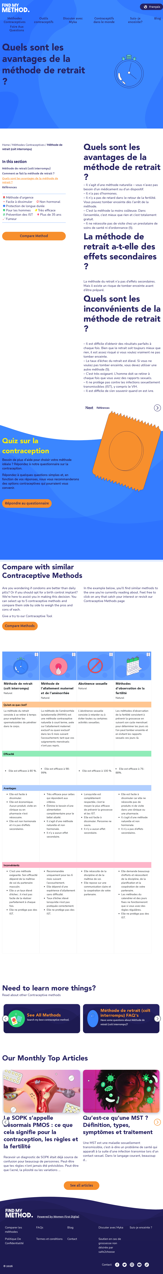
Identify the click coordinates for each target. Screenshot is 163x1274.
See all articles (81, 1185)
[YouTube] (139, 1265)
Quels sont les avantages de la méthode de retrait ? (30, 180)
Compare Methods (20, 626)
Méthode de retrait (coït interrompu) (26, 168)
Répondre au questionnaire (27, 503)
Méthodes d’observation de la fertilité (130, 688)
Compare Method (34, 236)
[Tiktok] (147, 1265)
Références (9, 187)
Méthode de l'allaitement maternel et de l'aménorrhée (57, 688)
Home (6, 145)
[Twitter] (124, 1265)
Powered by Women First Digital (58, 1216)
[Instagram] (132, 1265)
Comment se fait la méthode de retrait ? (28, 173)
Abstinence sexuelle (92, 683)
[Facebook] (117, 1265)
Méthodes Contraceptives (28, 145)
